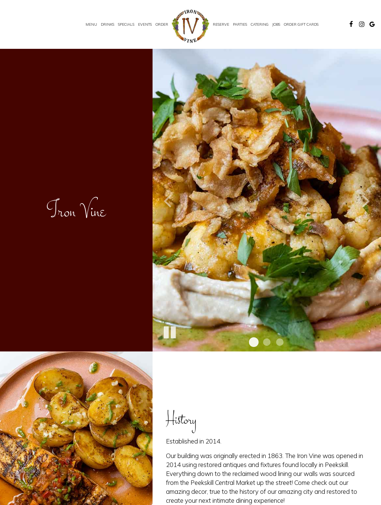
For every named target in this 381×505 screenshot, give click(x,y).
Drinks (107, 24)
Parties (240, 24)
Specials (126, 24)
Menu (91, 24)
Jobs (276, 24)
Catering (260, 24)
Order (162, 24)
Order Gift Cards (301, 24)
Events (145, 24)
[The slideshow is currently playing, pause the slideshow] (169, 331)
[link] (190, 26)
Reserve (221, 24)
